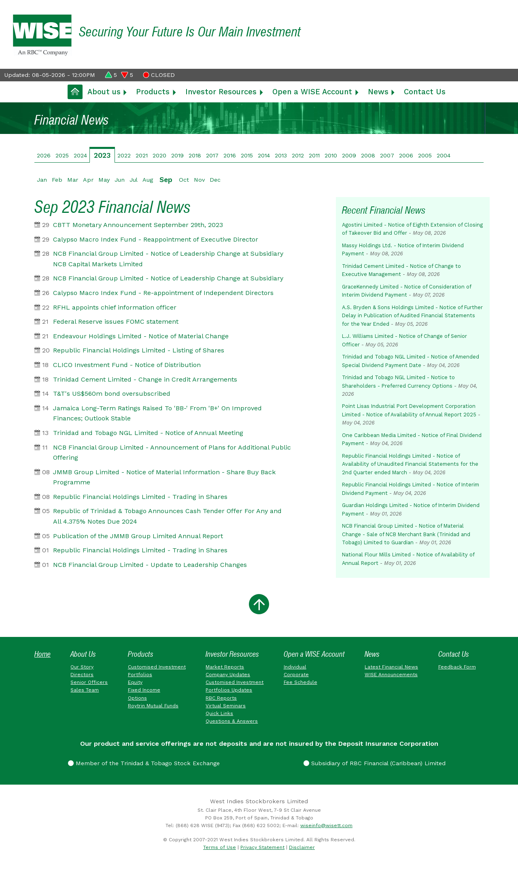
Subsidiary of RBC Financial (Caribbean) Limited (375, 763)
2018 (195, 155)
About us (104, 91)
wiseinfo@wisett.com (326, 825)
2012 (298, 155)
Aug (147, 179)
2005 (425, 155)
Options (137, 698)
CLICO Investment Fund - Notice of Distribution (127, 365)
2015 (247, 155)
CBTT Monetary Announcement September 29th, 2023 (138, 225)
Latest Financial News (391, 667)
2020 (159, 155)
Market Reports (225, 667)
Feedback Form (457, 667)
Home (42, 654)
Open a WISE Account (312, 91)
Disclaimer (302, 847)
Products (153, 91)
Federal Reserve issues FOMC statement (115, 321)
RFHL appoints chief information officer (114, 307)
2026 (44, 155)
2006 (406, 155)
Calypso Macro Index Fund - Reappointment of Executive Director (155, 239)
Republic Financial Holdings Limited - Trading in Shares (140, 497)
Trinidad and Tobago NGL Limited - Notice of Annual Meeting (148, 433)
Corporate (296, 674)
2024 (80, 155)
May (104, 179)
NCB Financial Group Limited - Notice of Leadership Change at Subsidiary (168, 278)
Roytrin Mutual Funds (153, 706)
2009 (349, 155)
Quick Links (219, 713)
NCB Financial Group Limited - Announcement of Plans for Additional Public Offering (172, 452)
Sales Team (84, 690)
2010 (331, 155)
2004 (443, 155)
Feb (57, 179)
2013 (281, 155)
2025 (62, 155)
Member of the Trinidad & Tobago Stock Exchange (144, 763)
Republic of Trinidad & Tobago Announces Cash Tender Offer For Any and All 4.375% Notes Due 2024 (167, 516)
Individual (295, 667)
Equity (135, 682)
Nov (199, 179)
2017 (212, 155)
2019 (177, 155)
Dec (215, 179)
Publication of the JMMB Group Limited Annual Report (138, 536)
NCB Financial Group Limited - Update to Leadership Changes (150, 565)
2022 (124, 155)
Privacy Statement (262, 847)
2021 (142, 155)
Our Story (81, 667)
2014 (264, 155)
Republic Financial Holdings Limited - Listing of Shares (138, 350)
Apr (88, 179)
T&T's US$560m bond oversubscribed (111, 393)
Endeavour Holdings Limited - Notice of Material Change (141, 336)
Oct (184, 179)
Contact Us (425, 91)
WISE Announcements (391, 674)
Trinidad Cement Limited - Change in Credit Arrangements (145, 379)
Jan (42, 179)
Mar (72, 179)
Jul (134, 179)
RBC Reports (221, 698)
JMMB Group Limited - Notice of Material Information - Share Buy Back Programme (164, 477)
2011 (314, 155)
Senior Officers (89, 682)
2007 (387, 155)
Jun (120, 179)
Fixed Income (144, 690)
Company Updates (228, 674)
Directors (81, 674)
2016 (229, 155)
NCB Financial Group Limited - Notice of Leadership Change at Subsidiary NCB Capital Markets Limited (168, 259)
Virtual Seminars (226, 706)
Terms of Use (219, 847)
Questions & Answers (232, 721)
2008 (368, 155)
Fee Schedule (300, 682)
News (378, 91)
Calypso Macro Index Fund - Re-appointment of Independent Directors (163, 293)
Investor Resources (221, 91)
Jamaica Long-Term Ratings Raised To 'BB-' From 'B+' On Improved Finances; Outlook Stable (157, 413)
